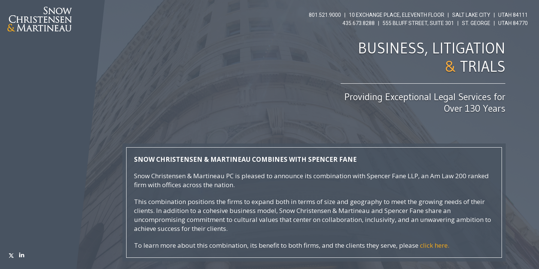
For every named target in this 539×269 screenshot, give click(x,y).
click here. (434, 245)
